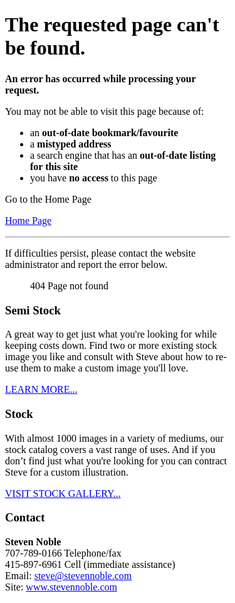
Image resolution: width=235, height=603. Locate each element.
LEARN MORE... (41, 389)
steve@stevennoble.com (83, 575)
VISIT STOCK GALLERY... (62, 493)
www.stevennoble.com (71, 587)
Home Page (28, 220)
